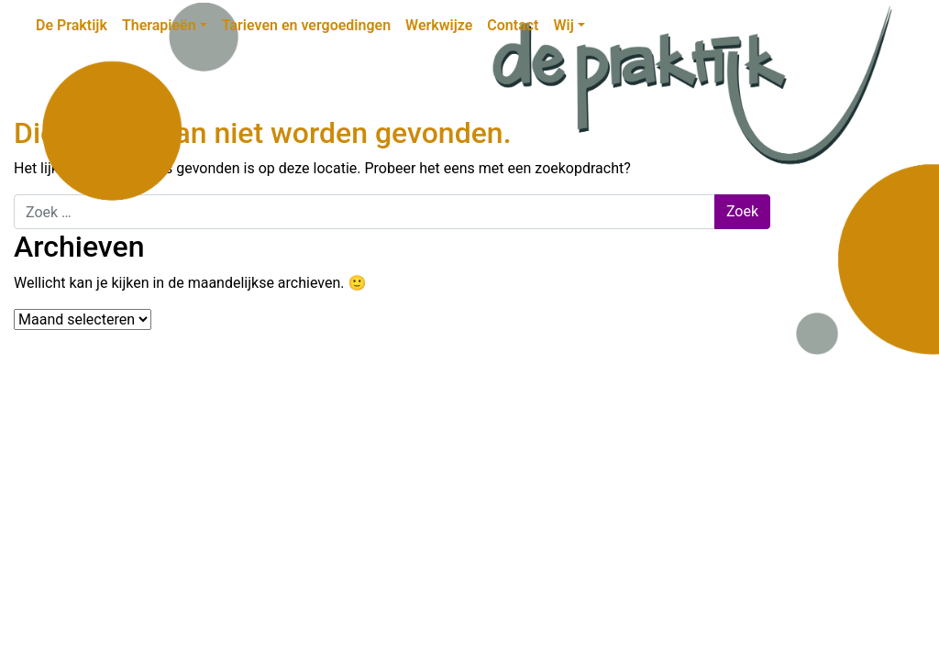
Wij (563, 25)
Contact (512, 25)
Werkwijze (438, 25)
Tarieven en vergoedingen (306, 25)
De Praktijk (71, 25)
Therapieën (159, 25)
